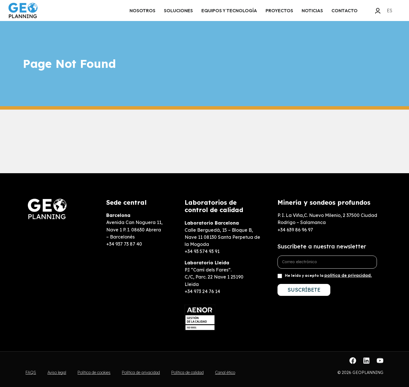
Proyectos (279, 10)
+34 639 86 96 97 (295, 230)
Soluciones (178, 10)
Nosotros (142, 10)
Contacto (344, 10)
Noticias (312, 10)
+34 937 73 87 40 (124, 244)
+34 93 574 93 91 (202, 251)
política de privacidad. (348, 275)
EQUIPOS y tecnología (229, 10)
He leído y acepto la (328, 275)
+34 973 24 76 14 (202, 291)
